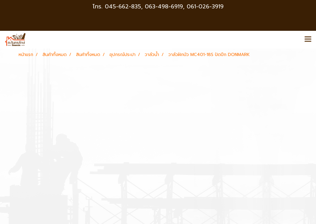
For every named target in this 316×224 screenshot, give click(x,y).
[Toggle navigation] (308, 39)
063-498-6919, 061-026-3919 (184, 6)
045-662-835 (123, 6)
